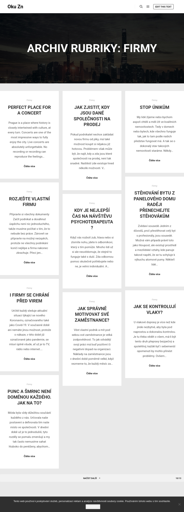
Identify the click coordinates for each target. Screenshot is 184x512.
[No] (179, 504)
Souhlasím (93, 506)
